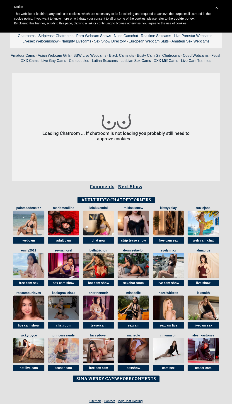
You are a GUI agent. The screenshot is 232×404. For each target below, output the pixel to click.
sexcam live (168, 325)
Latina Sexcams (105, 61)
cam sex (168, 368)
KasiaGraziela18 (63, 293)
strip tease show (133, 240)
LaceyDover (98, 335)
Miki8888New (133, 208)
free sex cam (98, 368)
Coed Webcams (196, 55)
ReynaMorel (63, 250)
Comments (102, 186)
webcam (28, 240)
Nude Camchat (126, 36)
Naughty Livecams (76, 41)
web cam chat (203, 240)
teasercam (98, 325)
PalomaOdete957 (28, 208)
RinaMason (168, 335)
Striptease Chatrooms (55, 36)
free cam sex (168, 240)
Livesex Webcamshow (40, 41)
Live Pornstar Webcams (193, 36)
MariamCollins (63, 208)
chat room (63, 325)
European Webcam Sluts (149, 41)
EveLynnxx (168, 250)
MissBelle (133, 293)
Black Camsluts (121, 55)
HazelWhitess (168, 293)
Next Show (130, 186)
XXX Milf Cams (166, 61)
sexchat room (133, 283)
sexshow (133, 368)
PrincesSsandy (64, 335)
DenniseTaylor (133, 250)
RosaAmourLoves (28, 293)
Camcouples (79, 61)
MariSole (133, 335)
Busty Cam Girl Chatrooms (158, 55)
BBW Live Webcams (89, 55)
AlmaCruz (203, 250)
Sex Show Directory (110, 41)
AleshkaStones (203, 335)
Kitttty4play (168, 208)
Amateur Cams (23, 55)
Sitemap (95, 401)
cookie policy (184, 18)
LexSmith (203, 293)
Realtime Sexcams (156, 36)
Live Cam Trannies (196, 61)
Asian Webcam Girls (54, 55)
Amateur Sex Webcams (191, 41)
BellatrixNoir (98, 250)
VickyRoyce (28, 335)
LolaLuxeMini (98, 208)
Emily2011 (28, 250)
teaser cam (63, 368)
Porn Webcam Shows (93, 36)
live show (203, 283)
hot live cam (28, 368)
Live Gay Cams (53, 61)
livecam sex (203, 325)
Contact (109, 401)
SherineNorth (98, 293)
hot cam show (98, 283)
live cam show (168, 283)
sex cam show (63, 283)
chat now (99, 240)
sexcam (133, 325)
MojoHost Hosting (130, 401)
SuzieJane (203, 208)
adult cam (63, 240)
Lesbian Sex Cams (136, 61)
